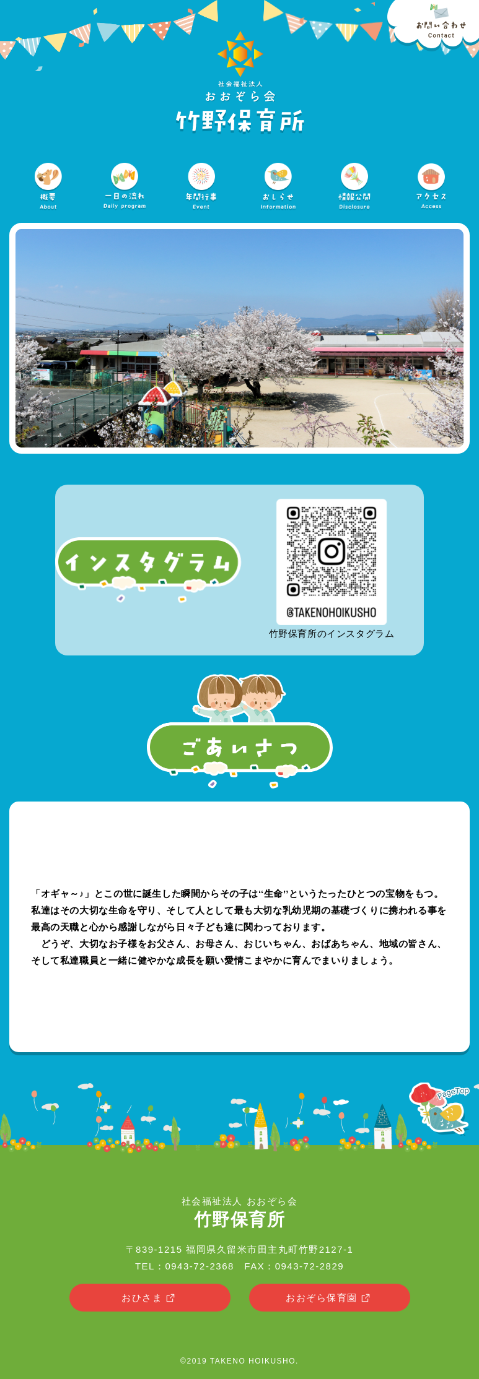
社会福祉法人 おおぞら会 (239, 1212)
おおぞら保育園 (329, 1298)
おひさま (149, 1298)
